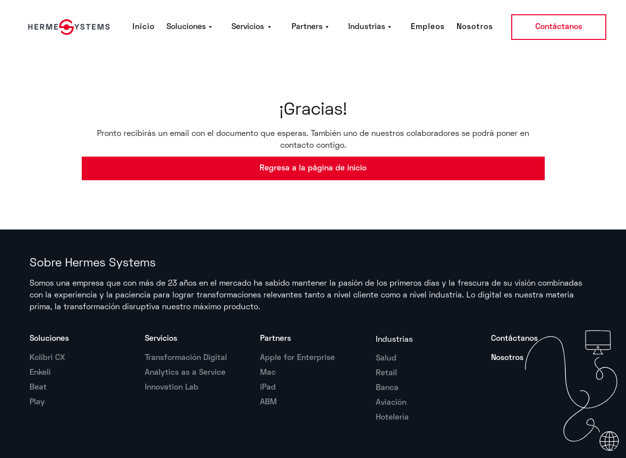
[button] (193, 27)
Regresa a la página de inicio (313, 168)
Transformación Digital (186, 358)
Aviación (391, 402)
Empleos (428, 27)
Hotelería (392, 417)
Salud (386, 358)
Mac (268, 372)
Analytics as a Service (185, 372)
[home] (67, 27)
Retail (386, 373)
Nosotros (475, 27)
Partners (275, 338)
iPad (268, 387)
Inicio (143, 27)
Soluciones (49, 338)
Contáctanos (558, 27)
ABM (268, 402)
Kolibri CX (47, 358)
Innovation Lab (171, 387)
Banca (387, 388)
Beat (38, 387)
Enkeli (40, 372)
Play (37, 402)
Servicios (161, 338)
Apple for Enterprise (297, 358)
